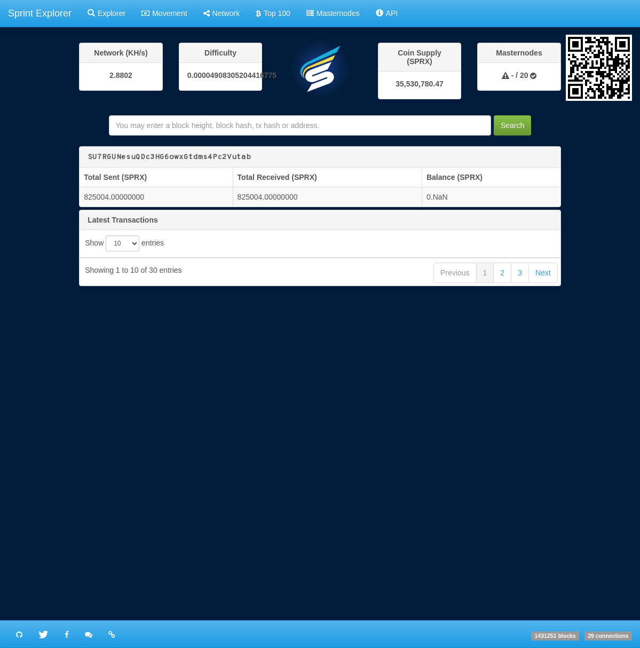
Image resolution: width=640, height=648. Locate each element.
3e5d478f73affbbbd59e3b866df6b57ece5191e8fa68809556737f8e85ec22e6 (323, 543)
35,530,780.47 (420, 84)
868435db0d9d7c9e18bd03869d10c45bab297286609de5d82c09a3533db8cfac (326, 573)
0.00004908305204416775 (220, 75)
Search (512, 125)
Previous (454, 608)
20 (524, 75)
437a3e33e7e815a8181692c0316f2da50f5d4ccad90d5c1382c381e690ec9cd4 (326, 391)
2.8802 (120, 75)
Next (543, 608)
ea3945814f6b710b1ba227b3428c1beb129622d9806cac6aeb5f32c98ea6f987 (326, 482)
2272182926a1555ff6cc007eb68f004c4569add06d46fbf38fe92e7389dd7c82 (323, 421)
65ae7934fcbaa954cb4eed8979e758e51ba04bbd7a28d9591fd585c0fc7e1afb (326, 299)
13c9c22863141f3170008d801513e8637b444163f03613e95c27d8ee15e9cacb (326, 360)
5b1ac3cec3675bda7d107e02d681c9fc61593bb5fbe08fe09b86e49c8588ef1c (326, 451)
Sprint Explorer (40, 13)
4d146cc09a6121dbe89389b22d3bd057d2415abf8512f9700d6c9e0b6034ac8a (326, 512)
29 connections (608, 636)
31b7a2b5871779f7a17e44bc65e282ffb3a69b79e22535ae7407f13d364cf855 (323, 330)
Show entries (124, 243)
